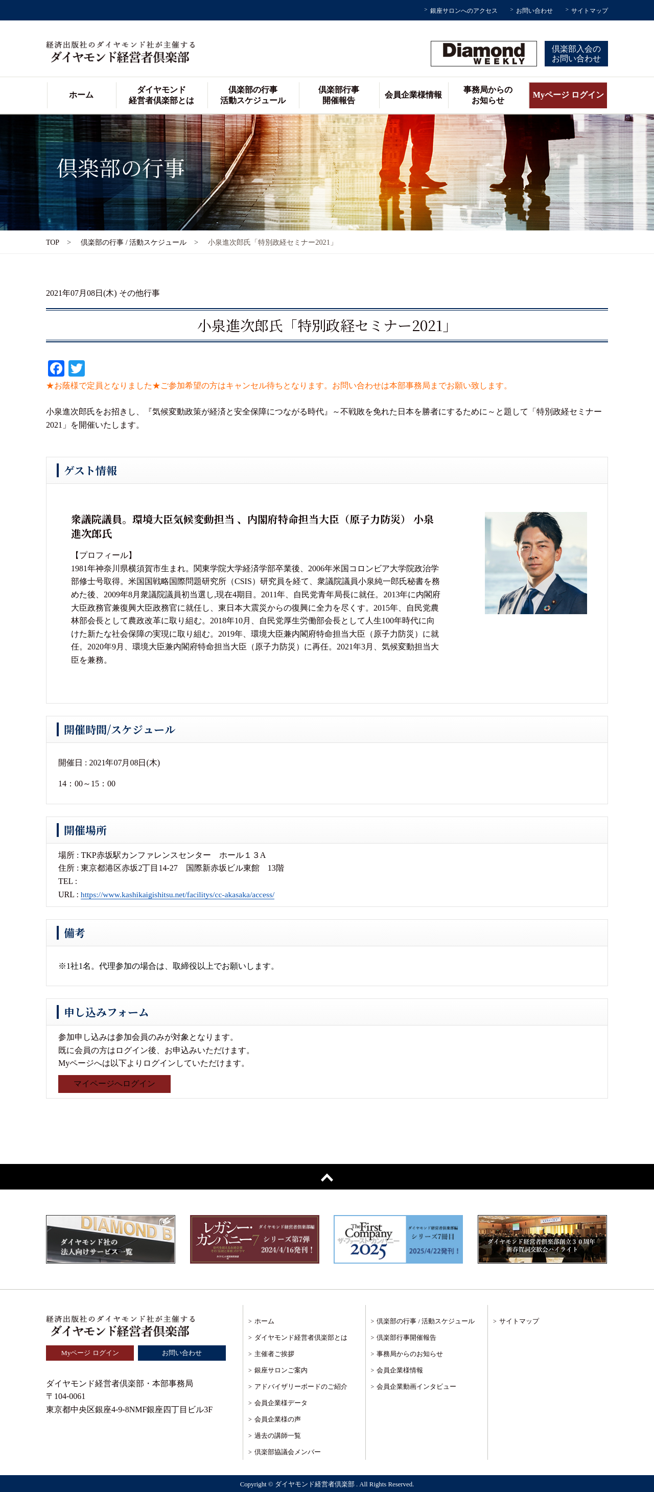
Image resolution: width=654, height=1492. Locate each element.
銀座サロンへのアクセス (464, 10)
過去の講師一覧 (277, 1435)
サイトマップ (589, 10)
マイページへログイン (114, 1084)
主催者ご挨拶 (274, 1354)
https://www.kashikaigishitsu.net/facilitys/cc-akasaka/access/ (180, 894)
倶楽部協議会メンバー (287, 1452)
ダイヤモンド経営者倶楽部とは (161, 95)
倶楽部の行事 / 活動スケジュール (134, 242)
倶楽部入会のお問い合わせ (576, 53)
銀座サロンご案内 (281, 1370)
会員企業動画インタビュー (416, 1386)
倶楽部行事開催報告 (338, 95)
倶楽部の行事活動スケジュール (253, 95)
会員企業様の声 (277, 1419)
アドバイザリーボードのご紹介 (300, 1386)
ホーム (81, 94)
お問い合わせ (534, 10)
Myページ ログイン (568, 94)
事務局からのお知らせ (487, 95)
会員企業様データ (281, 1403)
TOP (53, 242)
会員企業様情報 (413, 94)
